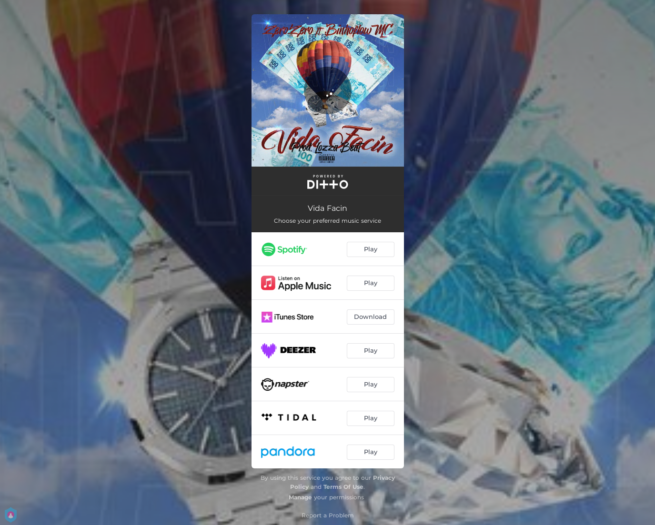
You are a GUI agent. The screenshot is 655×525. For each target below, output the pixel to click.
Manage (300, 497)
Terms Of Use (343, 486)
